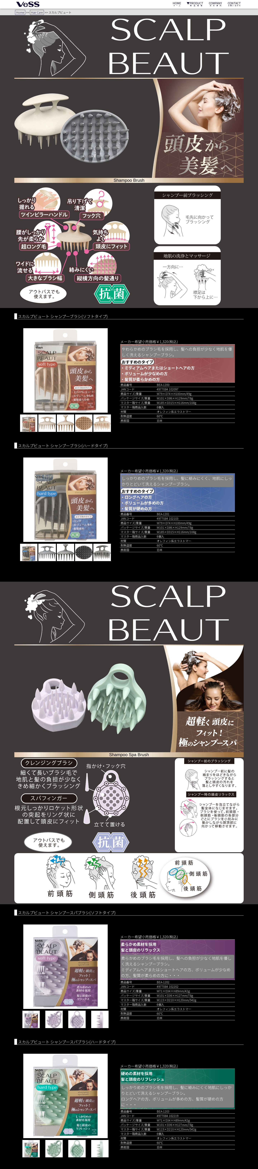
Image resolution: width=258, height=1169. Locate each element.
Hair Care (37, 12)
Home (20, 12)
